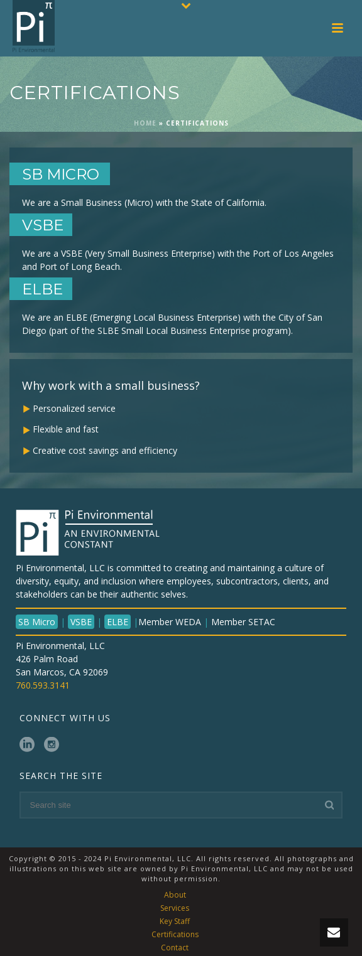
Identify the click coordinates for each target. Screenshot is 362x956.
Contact (175, 948)
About (175, 895)
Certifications (175, 935)
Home (145, 123)
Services (174, 908)
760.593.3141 (43, 685)
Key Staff (175, 921)
